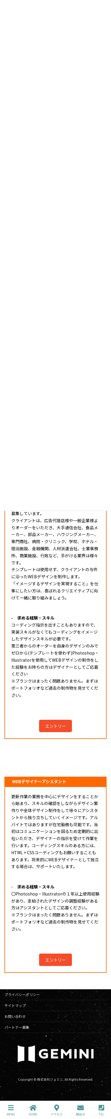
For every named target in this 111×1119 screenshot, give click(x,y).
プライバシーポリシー (22, 994)
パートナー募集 (16, 1027)
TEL (101, 1110)
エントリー (55, 726)
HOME (33, 1110)
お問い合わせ (15, 1016)
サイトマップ (15, 1005)
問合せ (80, 1110)
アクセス (56, 1110)
